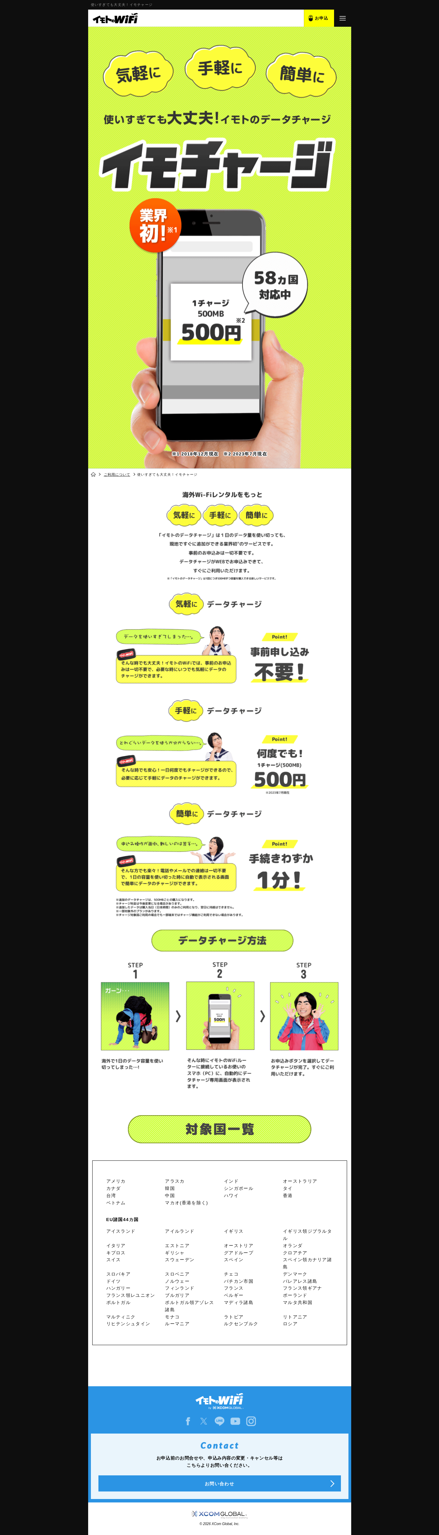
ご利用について (117, 474)
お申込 (322, 18)
